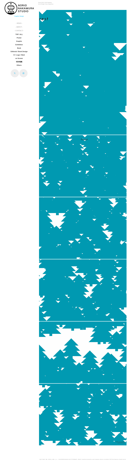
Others (19, 65)
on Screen (19, 58)
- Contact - (19, 31)
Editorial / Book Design (19, 51)
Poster (19, 38)
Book (19, 48)
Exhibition (19, 45)
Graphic (19, 41)
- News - (19, 23)
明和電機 (19, 62)
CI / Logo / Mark (19, 55)
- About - (19, 27)
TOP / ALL (19, 34)
